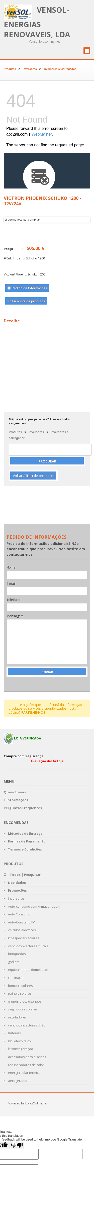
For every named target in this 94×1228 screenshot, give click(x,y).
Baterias (12, 1033)
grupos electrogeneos (23, 1001)
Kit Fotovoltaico (17, 1041)
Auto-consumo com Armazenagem (32, 906)
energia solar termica (22, 1072)
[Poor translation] (16, 1145)
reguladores (15, 1017)
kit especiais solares (21, 938)
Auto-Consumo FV (19, 922)
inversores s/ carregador (59, 68)
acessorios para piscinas (25, 1057)
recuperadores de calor (24, 1065)
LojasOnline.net (36, 1103)
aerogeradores (17, 1080)
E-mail (11, 584)
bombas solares (18, 985)
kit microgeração (18, 1049)
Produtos (10, 68)
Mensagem (15, 616)
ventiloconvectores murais (26, 946)
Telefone (13, 600)
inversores (30, 68)
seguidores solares (21, 1009)
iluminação (14, 977)
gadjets (11, 962)
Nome (11, 567)
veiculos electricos (20, 930)
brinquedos (15, 954)
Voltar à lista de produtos (26, 301)
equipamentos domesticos (26, 969)
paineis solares (18, 993)
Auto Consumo (17, 914)
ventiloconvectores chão (24, 1025)
